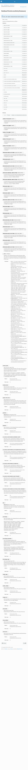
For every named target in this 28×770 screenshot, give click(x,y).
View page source (23, 6)
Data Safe (12, 5)
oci (14, 1)
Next (24, 643)
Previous (4, 643)
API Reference (6, 5)
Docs (2, 5)
